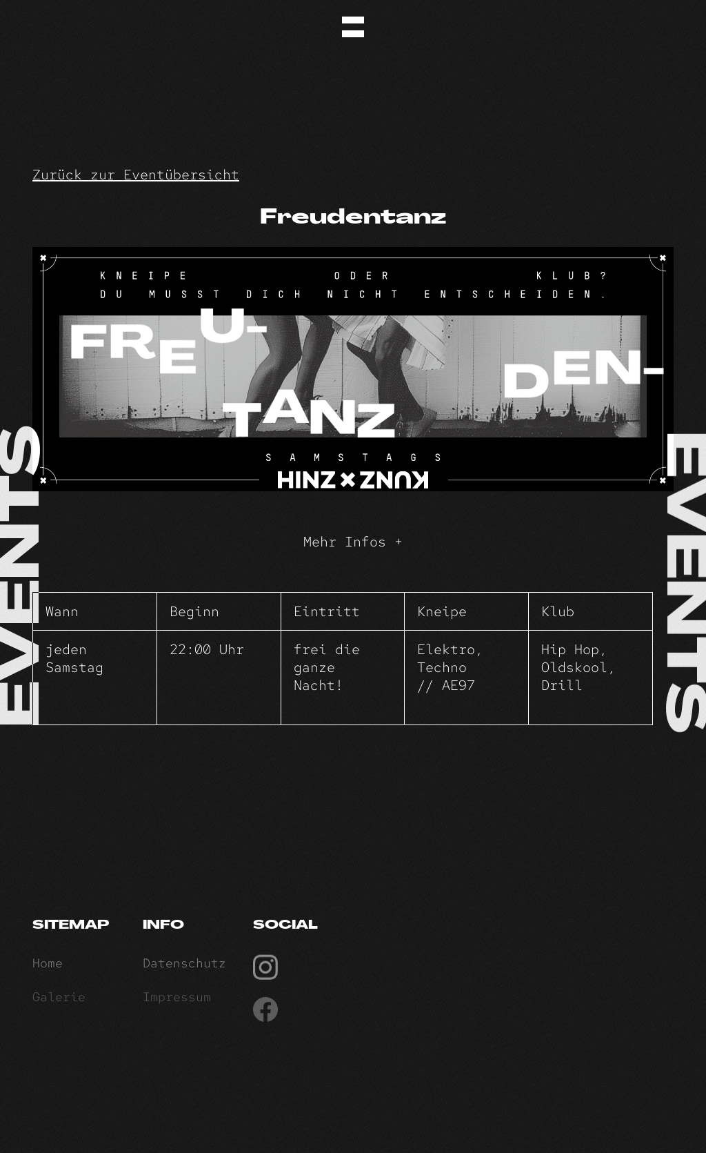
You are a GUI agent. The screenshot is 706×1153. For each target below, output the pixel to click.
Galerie (58, 1000)
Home (47, 966)
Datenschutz (184, 966)
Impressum (177, 1000)
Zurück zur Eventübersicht (135, 175)
